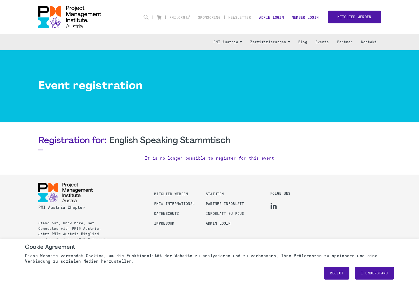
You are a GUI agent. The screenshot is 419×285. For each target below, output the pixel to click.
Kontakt (369, 42)
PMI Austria (227, 42)
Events (322, 42)
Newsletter (239, 18)
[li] (273, 206)
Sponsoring (209, 18)
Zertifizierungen (270, 42)
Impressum (164, 223)
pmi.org (177, 18)
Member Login (305, 18)
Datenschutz (166, 214)
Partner (345, 42)
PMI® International (174, 204)
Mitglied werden (354, 17)
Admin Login (271, 18)
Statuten (215, 194)
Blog (302, 42)
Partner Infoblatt (225, 204)
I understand (374, 273)
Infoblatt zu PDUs (225, 214)
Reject (336, 273)
